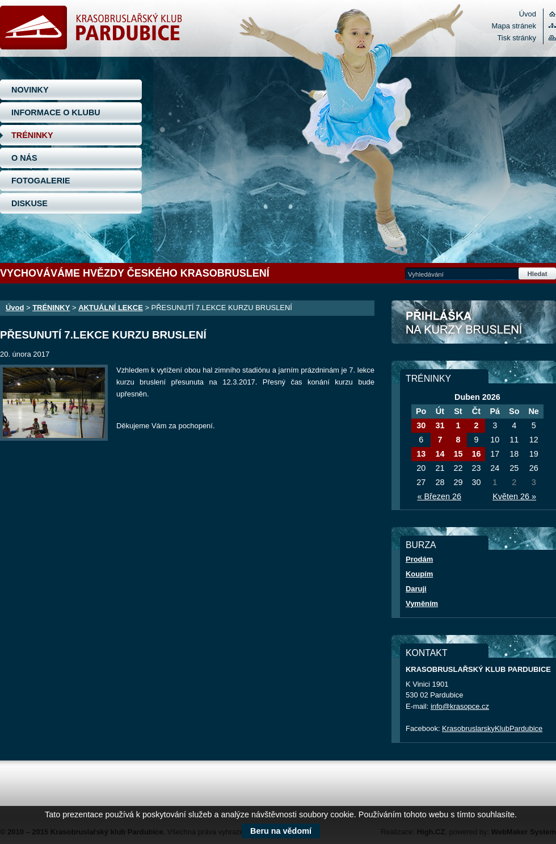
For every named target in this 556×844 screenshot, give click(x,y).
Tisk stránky (516, 38)
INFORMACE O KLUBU (55, 112)
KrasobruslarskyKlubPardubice (492, 728)
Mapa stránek (514, 26)
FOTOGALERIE (40, 180)
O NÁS (24, 157)
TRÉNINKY (32, 135)
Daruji (416, 588)
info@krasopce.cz (460, 706)
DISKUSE (29, 203)
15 (457, 453)
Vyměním (422, 603)
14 (439, 453)
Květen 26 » (514, 496)
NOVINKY (30, 89)
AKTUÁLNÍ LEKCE (110, 307)
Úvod (527, 14)
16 (476, 453)
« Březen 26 (439, 496)
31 (439, 425)
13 (421, 453)
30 (421, 425)
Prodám (419, 559)
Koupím (419, 574)
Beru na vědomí (280, 830)
